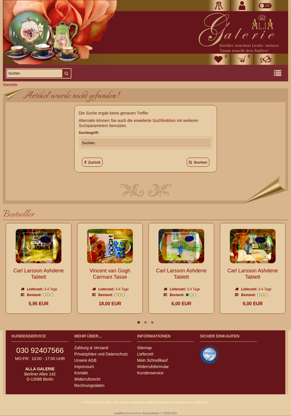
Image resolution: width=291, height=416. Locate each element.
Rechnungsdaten (89, 385)
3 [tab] (152, 322)
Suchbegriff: (89, 133)
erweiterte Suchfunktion (155, 120)
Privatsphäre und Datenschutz (101, 354)
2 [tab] (145, 322)
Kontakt (81, 373)
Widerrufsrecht (87, 379)
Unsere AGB (85, 360)
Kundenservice (150, 373)
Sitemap (144, 347)
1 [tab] (139, 322)
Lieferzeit (145, 354)
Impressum (84, 366)
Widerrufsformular (153, 366)
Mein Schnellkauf (152, 360)
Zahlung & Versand (91, 347)
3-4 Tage (50, 289)
